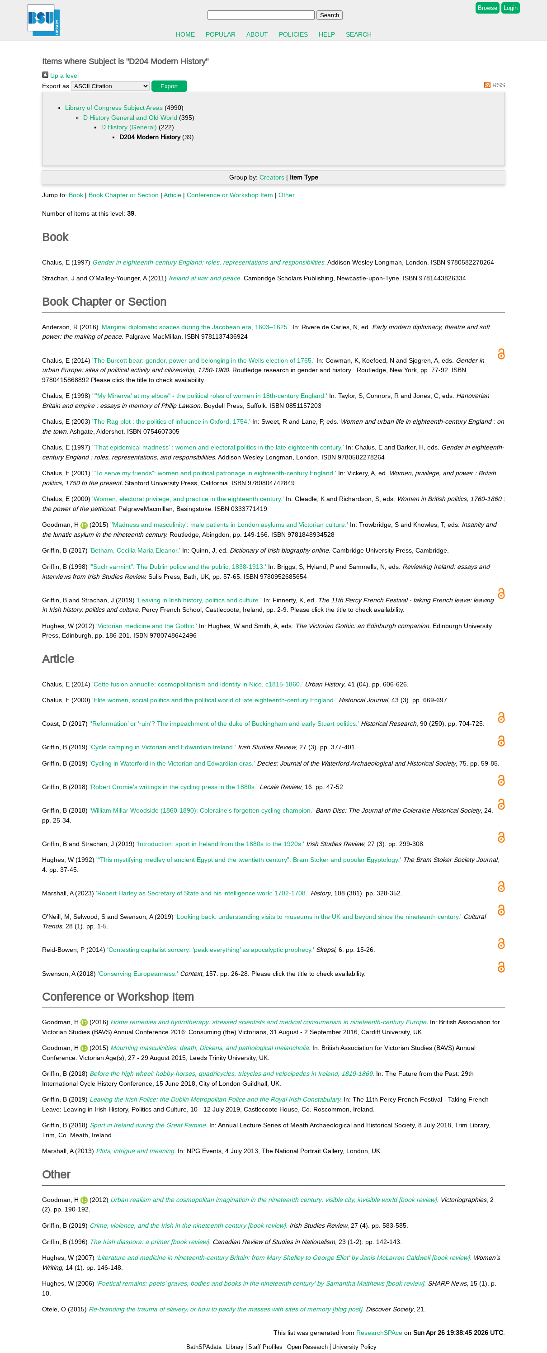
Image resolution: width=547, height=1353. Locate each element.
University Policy (354, 1347)
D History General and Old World (130, 117)
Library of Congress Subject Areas (114, 107)
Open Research (307, 1347)
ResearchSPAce (379, 1332)
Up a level (60, 75)
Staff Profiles (265, 1347)
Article (172, 195)
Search (359, 34)
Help (327, 34)
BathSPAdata (204, 1347)
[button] (169, 86)
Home (185, 34)
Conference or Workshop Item (230, 195)
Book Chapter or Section (124, 195)
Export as (55, 86)
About (257, 34)
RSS (493, 85)
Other (286, 195)
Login (511, 8)
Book (76, 195)
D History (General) (129, 127)
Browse (487, 8)
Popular (221, 34)
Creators (271, 177)
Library (235, 1347)
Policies (293, 34)
